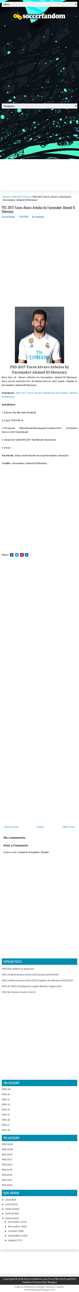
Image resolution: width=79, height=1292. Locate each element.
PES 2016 (7, 1185)
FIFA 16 (6, 1119)
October (13, 1231)
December (14, 1222)
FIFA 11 (6, 1099)
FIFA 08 (6, 1089)
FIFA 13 (6, 1104)
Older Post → (69, 827)
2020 (8, 1209)
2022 (8, 1199)
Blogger (52, 1282)
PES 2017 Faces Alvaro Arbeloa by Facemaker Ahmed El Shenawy (38, 209)
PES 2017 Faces (21, 196)
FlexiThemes (30, 1287)
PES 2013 (7, 1169)
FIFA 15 (6, 1114)
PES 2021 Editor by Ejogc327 (18, 968)
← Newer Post (10, 827)
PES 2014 (7, 1175)
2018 (8, 1218)
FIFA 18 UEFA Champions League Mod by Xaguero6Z (31, 986)
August (12, 1240)
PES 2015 (7, 1180)
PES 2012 (7, 1164)
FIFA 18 (6, 1130)
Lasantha (59, 1287)
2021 (8, 1204)
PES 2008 (7, 1144)
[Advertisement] (39, 60)
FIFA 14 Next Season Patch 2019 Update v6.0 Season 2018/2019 (37, 980)
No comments (38, 216)
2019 (8, 1213)
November (14, 1226)
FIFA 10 (6, 1094)
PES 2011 (7, 1159)
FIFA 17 (6, 1125)
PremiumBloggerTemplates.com (39, 1290)
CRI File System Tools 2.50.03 (18, 992)
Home (6, 196)
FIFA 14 (6, 1109)
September (15, 1235)
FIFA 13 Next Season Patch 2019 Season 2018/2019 (30, 974)
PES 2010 (7, 1154)
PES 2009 (7, 1149)
